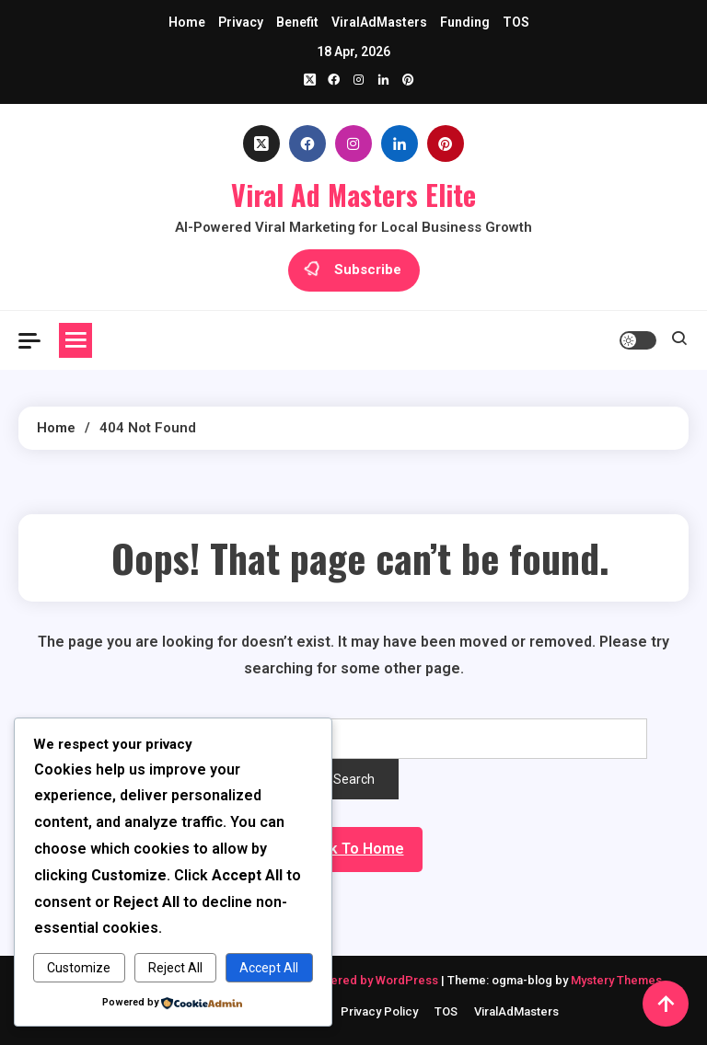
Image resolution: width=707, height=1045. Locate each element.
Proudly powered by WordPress (351, 980)
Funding (465, 22)
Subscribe (354, 270)
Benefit (297, 22)
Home (186, 22)
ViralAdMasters (379, 22)
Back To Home (354, 848)
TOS (516, 22)
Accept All (268, 967)
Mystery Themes (616, 980)
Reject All (175, 967)
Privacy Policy (379, 1011)
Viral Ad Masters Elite (353, 194)
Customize (78, 967)
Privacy (240, 22)
